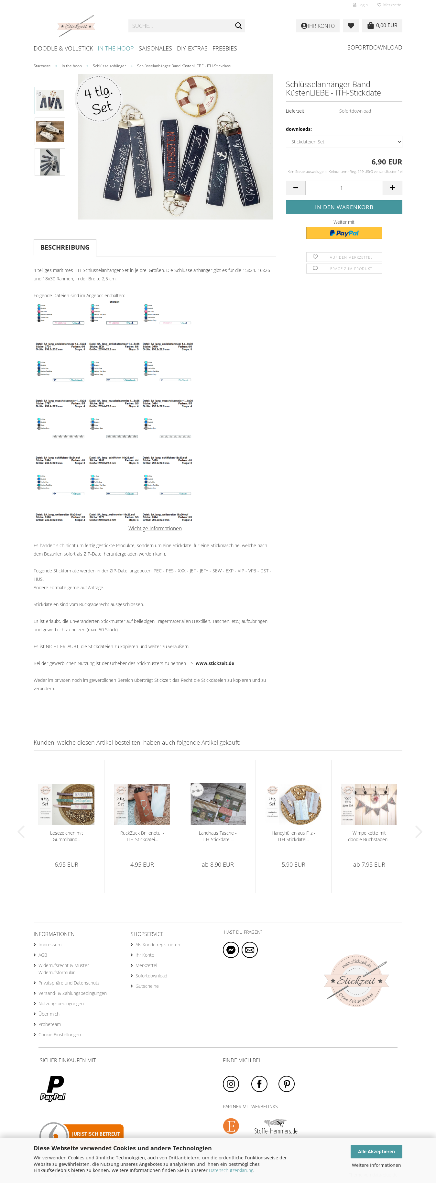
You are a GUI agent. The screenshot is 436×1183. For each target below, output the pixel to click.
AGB (42, 955)
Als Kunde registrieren (158, 944)
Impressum (49, 944)
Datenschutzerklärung (231, 1170)
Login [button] (360, 4)
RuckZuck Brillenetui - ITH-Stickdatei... (142, 836)
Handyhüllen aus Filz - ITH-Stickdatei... (293, 836)
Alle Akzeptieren (376, 1151)
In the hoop (116, 48)
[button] (295, 188)
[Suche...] (239, 26)
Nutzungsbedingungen (61, 1003)
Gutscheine (147, 986)
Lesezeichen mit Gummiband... (66, 836)
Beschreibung (65, 247)
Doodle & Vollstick (63, 48)
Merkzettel (389, 4)
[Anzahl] (344, 188)
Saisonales (155, 48)
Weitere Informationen (376, 1165)
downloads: (299, 129)
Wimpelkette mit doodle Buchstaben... (369, 836)
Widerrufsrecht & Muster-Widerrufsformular (64, 968)
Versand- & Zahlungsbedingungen (72, 993)
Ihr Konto (145, 955)
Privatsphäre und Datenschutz (68, 983)
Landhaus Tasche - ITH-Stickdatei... (218, 836)
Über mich (49, 1014)
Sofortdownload (374, 47)
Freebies (225, 48)
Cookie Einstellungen (59, 1034)
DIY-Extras (192, 48)
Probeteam (49, 1024)
